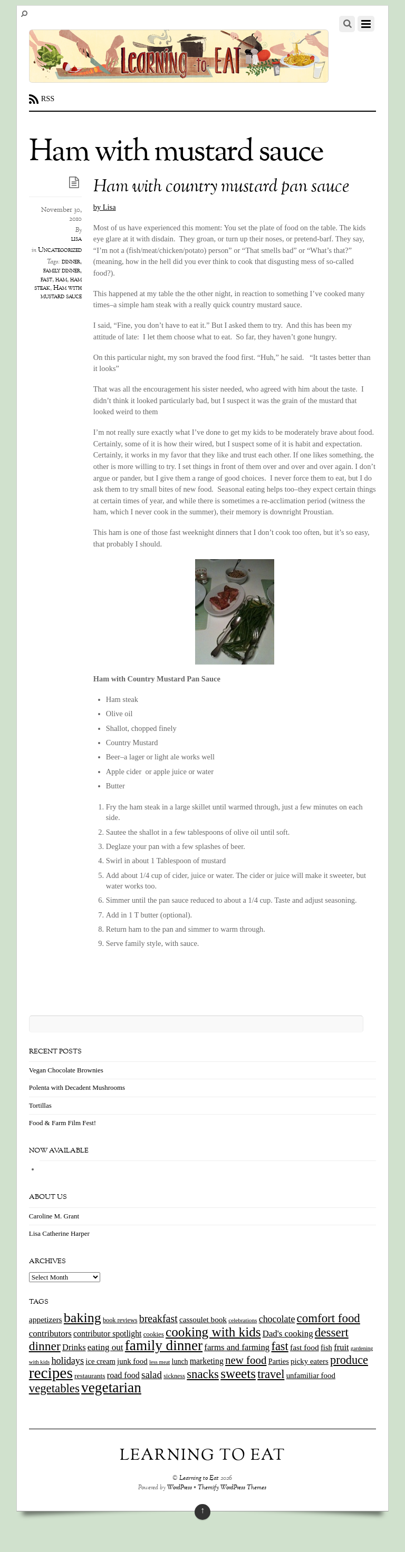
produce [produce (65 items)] (349, 1359)
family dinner (61, 271)
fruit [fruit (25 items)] (341, 1347)
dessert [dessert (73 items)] (332, 1332)
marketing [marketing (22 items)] (207, 1360)
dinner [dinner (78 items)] (45, 1346)
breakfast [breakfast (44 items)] (158, 1318)
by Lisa (104, 207)
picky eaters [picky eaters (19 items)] (310, 1361)
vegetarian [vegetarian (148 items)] (111, 1387)
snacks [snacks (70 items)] (203, 1374)
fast (46, 280)
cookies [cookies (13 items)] (153, 1334)
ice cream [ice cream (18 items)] (100, 1361)
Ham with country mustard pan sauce (221, 187)
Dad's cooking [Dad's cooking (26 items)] (288, 1334)
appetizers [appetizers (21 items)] (45, 1319)
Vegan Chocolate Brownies (66, 1070)
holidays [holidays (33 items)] (67, 1360)
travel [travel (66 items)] (270, 1374)
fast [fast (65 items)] (280, 1346)
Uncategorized (60, 250)
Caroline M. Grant (54, 1216)
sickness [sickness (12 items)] (174, 1376)
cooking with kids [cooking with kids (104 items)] (213, 1332)
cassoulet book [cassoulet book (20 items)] (203, 1319)
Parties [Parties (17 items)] (278, 1361)
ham (61, 280)
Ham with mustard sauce (61, 292)
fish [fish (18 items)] (326, 1347)
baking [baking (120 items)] (82, 1317)
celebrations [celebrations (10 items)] (242, 1320)
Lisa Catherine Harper (59, 1233)
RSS (48, 98)
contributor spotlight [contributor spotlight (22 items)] (107, 1333)
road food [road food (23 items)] (123, 1375)
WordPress (179, 1487)
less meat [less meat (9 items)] (159, 1362)
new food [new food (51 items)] (245, 1360)
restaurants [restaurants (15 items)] (89, 1376)
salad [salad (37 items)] (151, 1374)
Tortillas (40, 1105)
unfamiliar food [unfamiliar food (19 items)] (310, 1375)
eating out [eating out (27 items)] (105, 1347)
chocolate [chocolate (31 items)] (277, 1319)
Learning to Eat (199, 1478)
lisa (76, 239)
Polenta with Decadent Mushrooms (77, 1087)
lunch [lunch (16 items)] (180, 1361)
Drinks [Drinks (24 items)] (74, 1347)
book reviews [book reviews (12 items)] (120, 1320)
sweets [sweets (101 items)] (238, 1373)
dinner (71, 262)
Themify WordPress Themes (232, 1487)
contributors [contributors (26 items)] (50, 1334)
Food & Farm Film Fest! (62, 1123)
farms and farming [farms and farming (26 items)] (236, 1347)
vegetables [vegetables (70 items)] (54, 1388)
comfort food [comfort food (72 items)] (328, 1318)
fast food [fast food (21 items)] (304, 1347)
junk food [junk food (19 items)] (132, 1361)
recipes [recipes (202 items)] (51, 1372)
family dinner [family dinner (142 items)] (163, 1345)
